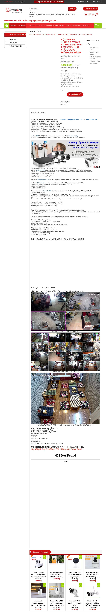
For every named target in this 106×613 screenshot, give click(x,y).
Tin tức (16, 2)
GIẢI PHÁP (13, 43)
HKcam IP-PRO (40, 170)
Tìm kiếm (72, 9)
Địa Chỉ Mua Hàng (85, 25)
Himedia (48, 14)
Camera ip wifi (33, 14)
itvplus (90, 40)
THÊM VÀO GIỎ (75, 94)
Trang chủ (33, 31)
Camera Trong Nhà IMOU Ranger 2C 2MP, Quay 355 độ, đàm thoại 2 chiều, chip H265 (56, 605)
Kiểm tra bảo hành (91, 8)
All (38, 31)
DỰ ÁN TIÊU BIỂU (57, 25)
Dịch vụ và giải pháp (47, 25)
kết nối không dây (73, 136)
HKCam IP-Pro (40, 183)
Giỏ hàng (90, 14)
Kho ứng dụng (76, 25)
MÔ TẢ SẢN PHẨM (38, 113)
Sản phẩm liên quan (40, 552)
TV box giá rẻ (65, 14)
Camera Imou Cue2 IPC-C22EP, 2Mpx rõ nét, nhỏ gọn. (74, 575)
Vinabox (53, 14)
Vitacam (58, 14)
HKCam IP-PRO (92, 119)
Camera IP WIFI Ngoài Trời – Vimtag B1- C (74, 603)
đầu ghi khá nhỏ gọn (43, 179)
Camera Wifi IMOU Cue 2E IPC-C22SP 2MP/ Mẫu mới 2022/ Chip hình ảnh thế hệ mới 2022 (56, 577)
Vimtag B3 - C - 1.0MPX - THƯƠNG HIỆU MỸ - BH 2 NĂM (93, 603)
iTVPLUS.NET (9, 2)
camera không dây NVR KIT (71, 119)
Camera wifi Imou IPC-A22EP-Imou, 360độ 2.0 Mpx (38, 603)
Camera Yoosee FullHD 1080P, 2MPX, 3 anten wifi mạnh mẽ (38, 575)
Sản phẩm (21, 2)
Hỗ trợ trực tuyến (83, 1)
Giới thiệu (38, 25)
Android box (41, 14)
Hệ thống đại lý (96, 1)
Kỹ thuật (69, 25)
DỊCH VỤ (13, 39)
